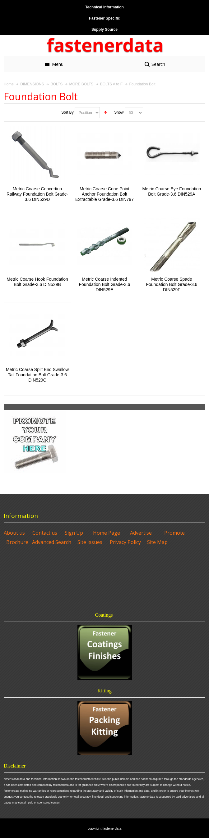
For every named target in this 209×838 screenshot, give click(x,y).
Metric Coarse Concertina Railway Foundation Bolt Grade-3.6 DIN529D (37, 194)
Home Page (106, 532)
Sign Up (74, 532)
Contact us (44, 532)
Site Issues (89, 542)
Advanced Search (51, 542)
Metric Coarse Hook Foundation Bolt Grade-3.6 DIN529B (37, 282)
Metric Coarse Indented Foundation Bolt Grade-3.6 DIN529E (104, 284)
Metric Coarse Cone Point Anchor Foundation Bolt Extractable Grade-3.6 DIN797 (104, 194)
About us (14, 532)
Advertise (141, 532)
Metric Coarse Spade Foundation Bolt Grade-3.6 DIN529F (171, 284)
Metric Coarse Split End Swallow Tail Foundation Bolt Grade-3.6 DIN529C (37, 375)
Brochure (17, 542)
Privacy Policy (125, 542)
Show (118, 112)
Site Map (157, 542)
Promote (174, 532)
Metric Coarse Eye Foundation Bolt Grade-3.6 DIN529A (171, 191)
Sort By (67, 112)
